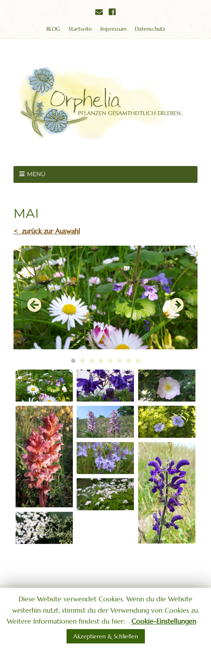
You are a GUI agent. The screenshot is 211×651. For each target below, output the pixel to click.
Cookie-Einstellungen (163, 621)
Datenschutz (150, 28)
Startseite (80, 28)
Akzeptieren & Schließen (105, 636)
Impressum (113, 28)
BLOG (53, 28)
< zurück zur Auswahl (46, 231)
